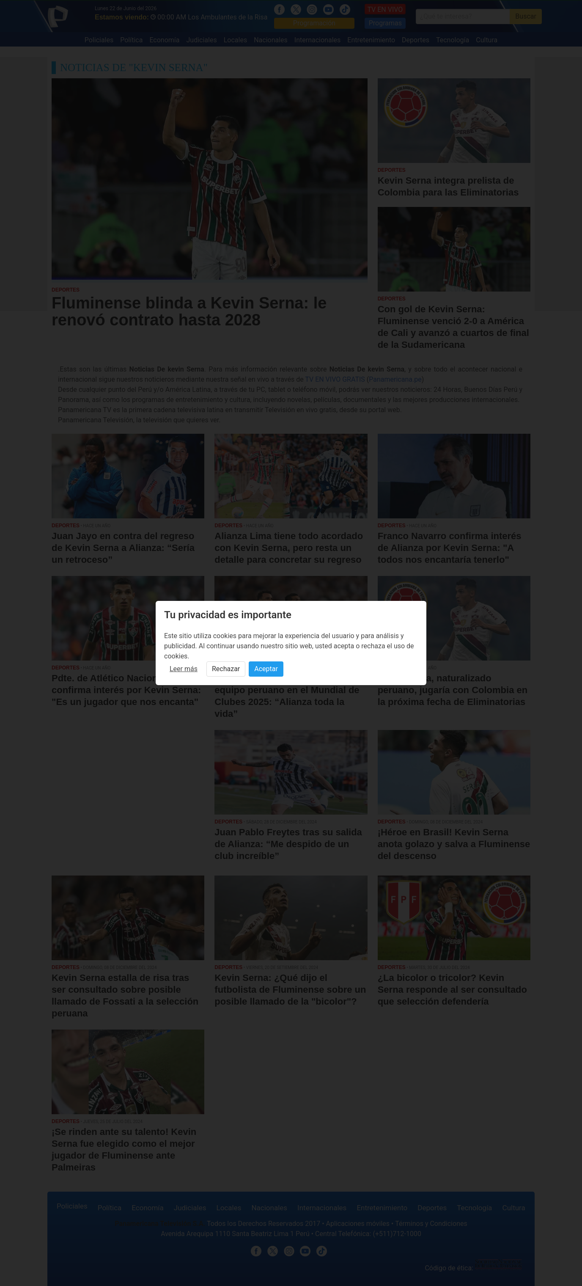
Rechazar (226, 669)
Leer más (184, 669)
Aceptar (266, 669)
